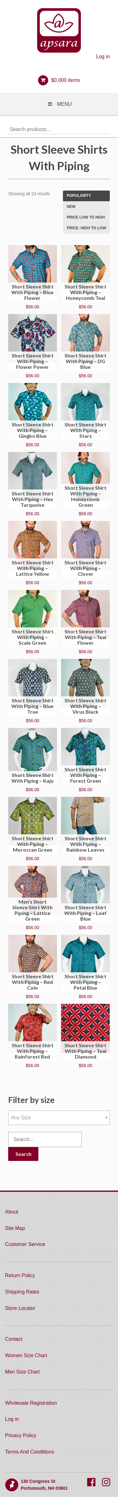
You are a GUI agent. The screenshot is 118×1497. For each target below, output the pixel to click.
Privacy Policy (21, 1435)
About (11, 1211)
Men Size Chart (22, 1371)
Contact (13, 1339)
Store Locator (20, 1308)
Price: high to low (86, 228)
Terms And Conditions (29, 1451)
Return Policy (20, 1275)
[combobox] (59, 1118)
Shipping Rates (22, 1291)
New (71, 206)
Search (105, 129)
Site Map (15, 1228)
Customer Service (25, 1244)
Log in (103, 56)
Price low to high (86, 217)
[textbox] (59, 1118)
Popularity (79, 195)
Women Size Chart (26, 1355)
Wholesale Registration (31, 1403)
